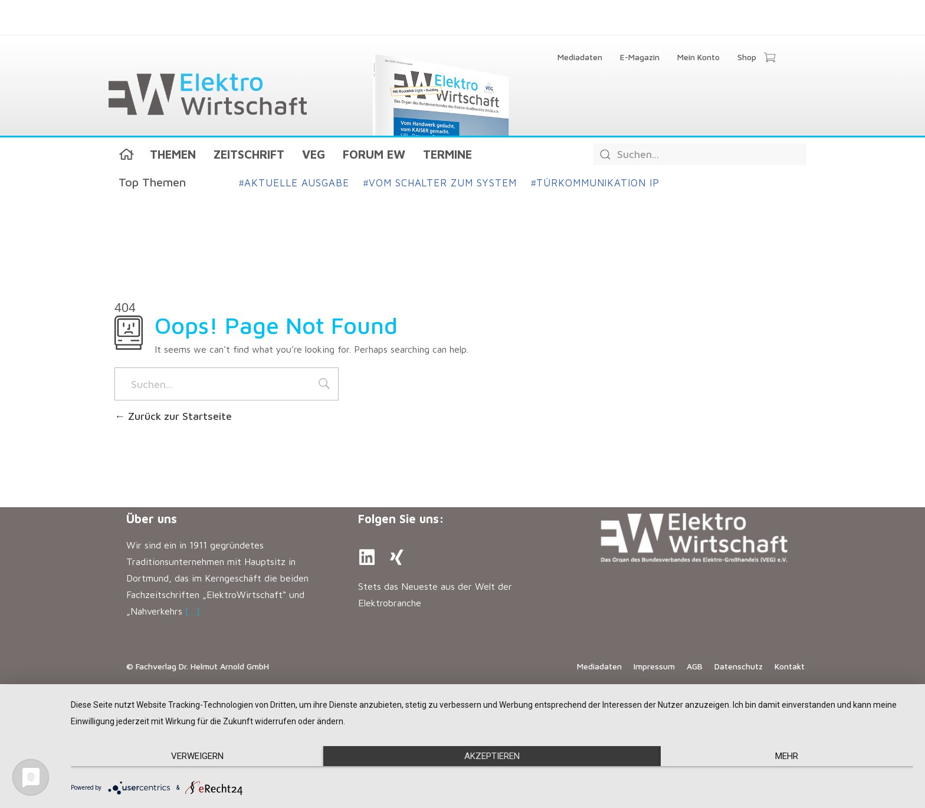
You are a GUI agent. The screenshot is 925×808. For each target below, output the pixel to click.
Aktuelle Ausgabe (294, 183)
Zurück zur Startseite (173, 416)
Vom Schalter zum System (440, 183)
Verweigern (197, 756)
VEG (313, 154)
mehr (786, 756)
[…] (192, 611)
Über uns (151, 518)
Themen (173, 154)
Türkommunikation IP (595, 183)
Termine (447, 154)
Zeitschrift (249, 154)
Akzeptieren (492, 756)
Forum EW (374, 154)
